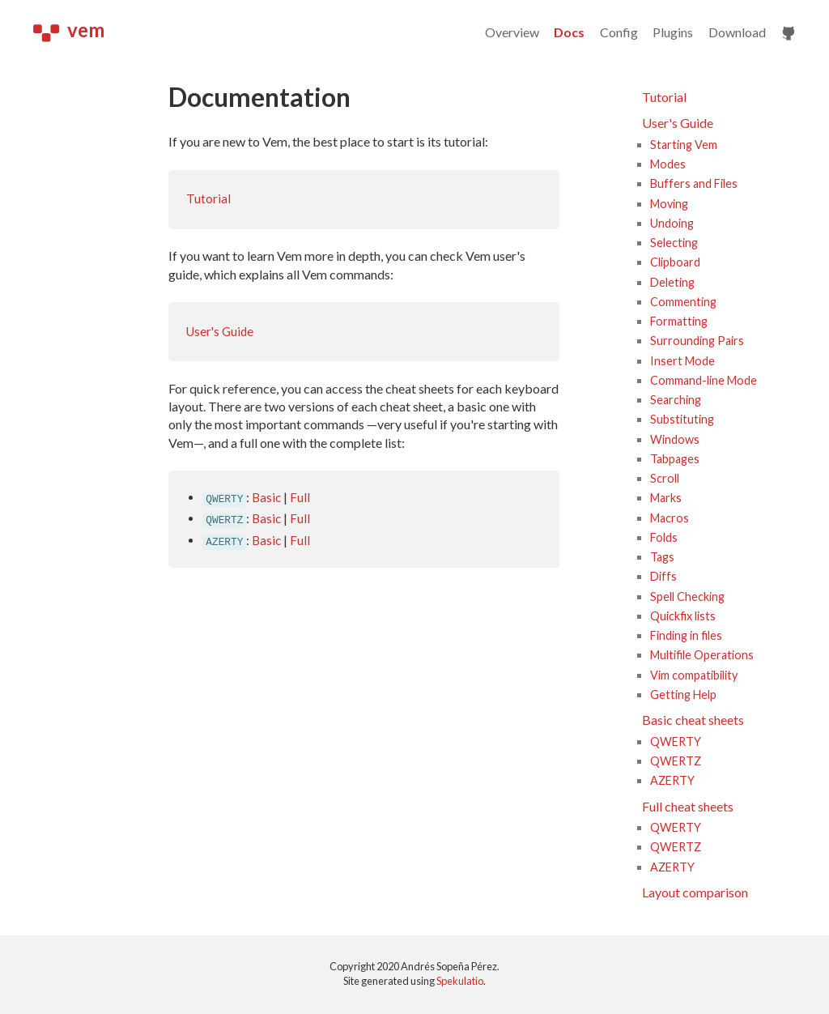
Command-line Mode (703, 380)
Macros (669, 518)
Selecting (674, 242)
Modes (668, 164)
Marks (666, 498)
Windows (674, 439)
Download (737, 32)
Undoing (672, 223)
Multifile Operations (702, 655)
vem (68, 29)
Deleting (672, 282)
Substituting (682, 419)
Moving (669, 204)
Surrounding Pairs (697, 340)
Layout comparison (695, 892)
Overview (512, 32)
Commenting (683, 302)
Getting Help (683, 694)
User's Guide (219, 331)
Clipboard (675, 262)
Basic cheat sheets (693, 719)
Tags (662, 557)
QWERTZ (675, 761)
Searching (675, 400)
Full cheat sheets (687, 806)
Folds (664, 537)
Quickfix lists (683, 616)
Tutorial (208, 198)
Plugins (673, 32)
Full (300, 497)
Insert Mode (682, 361)
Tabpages (674, 459)
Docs (569, 32)
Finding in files (686, 635)
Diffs (663, 576)
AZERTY (672, 780)
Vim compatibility (694, 675)
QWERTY (675, 741)
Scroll (664, 478)
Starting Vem (683, 144)
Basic (266, 497)
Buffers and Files (694, 183)
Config (619, 32)
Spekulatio (459, 980)
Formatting (679, 321)
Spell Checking (687, 596)
